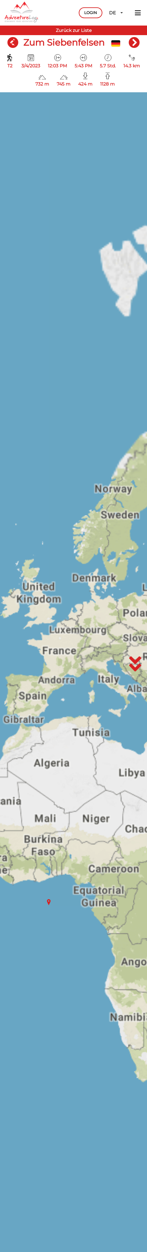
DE (116, 13)
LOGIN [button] (90, 12)
